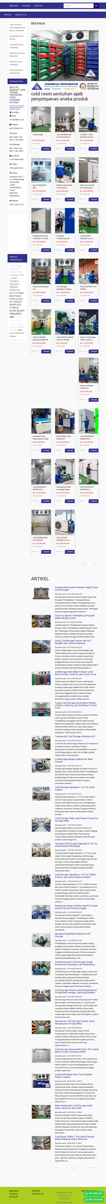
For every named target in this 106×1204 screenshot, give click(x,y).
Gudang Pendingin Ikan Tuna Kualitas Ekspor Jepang (73, 1075)
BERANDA (13, 6)
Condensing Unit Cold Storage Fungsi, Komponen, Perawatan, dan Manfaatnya (75, 963)
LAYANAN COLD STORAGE (16, 46)
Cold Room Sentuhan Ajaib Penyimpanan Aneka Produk (17, 107)
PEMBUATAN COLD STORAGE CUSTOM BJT (40, 238)
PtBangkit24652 (16, 168)
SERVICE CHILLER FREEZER (17, 54)
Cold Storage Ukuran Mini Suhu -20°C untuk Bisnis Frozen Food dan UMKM (77, 1050)
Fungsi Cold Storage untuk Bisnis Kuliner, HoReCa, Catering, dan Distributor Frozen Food (76, 705)
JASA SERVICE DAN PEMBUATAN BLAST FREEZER (17, 28)
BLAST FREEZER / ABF (17, 313)
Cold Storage (38, 135)
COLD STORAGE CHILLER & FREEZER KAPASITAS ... (40, 339)
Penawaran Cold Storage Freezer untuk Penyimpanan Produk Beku (75, 1022)
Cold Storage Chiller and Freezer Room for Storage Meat (76, 819)
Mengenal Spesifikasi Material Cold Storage (72, 934)
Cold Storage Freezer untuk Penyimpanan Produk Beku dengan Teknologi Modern (76, 991)
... (63, 1168)
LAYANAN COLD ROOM (16, 37)
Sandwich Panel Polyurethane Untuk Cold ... (40, 438)
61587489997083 (16, 159)
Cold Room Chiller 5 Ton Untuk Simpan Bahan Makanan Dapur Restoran (74, 1137)
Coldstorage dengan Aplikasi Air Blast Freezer (74, 760)
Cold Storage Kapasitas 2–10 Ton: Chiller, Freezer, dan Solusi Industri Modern (75, 875)
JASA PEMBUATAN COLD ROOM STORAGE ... (40, 540)
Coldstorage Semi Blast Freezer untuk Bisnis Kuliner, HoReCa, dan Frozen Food (75, 673)
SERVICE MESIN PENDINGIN (16, 71)
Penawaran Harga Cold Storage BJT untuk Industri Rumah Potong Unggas (76, 906)
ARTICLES (38, 6)
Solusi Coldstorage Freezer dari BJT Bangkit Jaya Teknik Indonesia (73, 641)
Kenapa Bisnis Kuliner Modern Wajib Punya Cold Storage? (76, 588)
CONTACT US (21, 15)
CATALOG (26, 6)
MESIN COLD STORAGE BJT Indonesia (16, 333)
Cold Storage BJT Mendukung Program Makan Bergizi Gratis (75, 616)
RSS (82, 1191)
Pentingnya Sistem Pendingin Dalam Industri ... (63, 489)
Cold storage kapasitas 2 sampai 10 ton (16, 269)
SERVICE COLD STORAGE (15, 63)
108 (90, 1168)
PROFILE (7, 15)
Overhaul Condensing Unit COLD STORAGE (63, 238)
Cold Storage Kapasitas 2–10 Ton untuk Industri (75, 788)
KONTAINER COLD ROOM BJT (16, 324)
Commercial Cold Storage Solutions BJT (75, 736)
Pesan (46, 149)
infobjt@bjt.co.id (16, 119)
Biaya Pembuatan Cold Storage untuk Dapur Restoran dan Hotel (73, 1106)
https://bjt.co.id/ (16, 204)
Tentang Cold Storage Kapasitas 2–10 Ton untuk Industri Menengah (76, 844)
